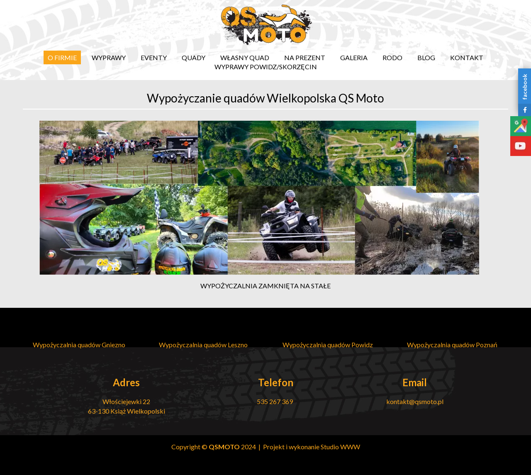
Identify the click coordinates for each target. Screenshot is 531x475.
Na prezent (304, 57)
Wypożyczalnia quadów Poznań (452, 344)
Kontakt (466, 57)
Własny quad (244, 57)
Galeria (354, 57)
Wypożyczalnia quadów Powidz (328, 344)
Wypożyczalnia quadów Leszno (203, 344)
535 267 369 (275, 401)
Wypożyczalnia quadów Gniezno (79, 344)
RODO (392, 57)
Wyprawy (109, 57)
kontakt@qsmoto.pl (414, 401)
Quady (193, 57)
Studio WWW (340, 447)
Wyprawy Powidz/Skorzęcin (265, 67)
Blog (426, 57)
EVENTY (154, 57)
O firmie (62, 57)
